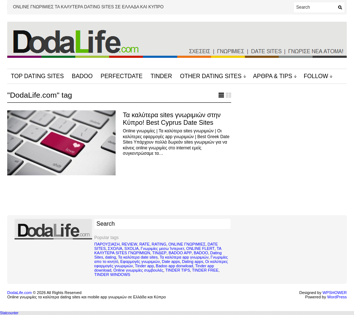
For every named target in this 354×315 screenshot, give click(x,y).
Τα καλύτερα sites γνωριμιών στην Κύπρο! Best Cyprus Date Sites (172, 118)
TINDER (161, 76)
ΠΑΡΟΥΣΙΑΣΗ (107, 244)
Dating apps (192, 261)
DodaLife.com (19, 292)
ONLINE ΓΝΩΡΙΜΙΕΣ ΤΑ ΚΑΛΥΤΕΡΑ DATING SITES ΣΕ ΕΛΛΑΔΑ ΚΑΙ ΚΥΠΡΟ (88, 6)
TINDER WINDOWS (112, 274)
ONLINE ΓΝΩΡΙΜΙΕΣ (187, 244)
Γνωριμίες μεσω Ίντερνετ (162, 248)
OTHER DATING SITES (210, 76)
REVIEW (129, 244)
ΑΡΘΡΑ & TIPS (272, 76)
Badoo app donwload (174, 266)
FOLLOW (316, 76)
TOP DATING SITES (37, 76)
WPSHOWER (335, 292)
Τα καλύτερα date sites (138, 257)
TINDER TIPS (177, 270)
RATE (144, 244)
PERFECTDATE (122, 76)
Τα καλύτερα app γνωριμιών (184, 257)
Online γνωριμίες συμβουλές (138, 270)
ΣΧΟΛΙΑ (115, 248)
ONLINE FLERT (200, 248)
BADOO (82, 76)
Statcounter (9, 313)
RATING (159, 244)
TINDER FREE (205, 270)
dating (110, 257)
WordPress (337, 297)
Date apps (171, 261)
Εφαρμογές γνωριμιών (140, 261)
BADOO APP (180, 253)
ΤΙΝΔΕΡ (159, 253)
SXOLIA (131, 248)
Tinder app (144, 266)
